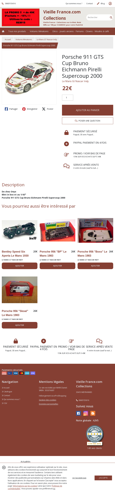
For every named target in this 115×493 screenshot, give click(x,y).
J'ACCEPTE (103, 478)
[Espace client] (110, 3)
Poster (47, 109)
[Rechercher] (111, 17)
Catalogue (7, 391)
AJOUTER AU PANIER (87, 110)
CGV (4, 403)
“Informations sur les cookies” (25, 486)
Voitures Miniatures (24, 39)
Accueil (8, 39)
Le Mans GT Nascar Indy (47, 39)
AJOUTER (19, 265)
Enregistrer (29, 109)
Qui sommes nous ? (11, 399)
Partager (11, 109)
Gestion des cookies (47, 400)
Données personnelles (48, 404)
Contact (89, 3)
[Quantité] (67, 98)
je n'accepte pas (79, 478)
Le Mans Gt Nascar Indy (75, 81)
